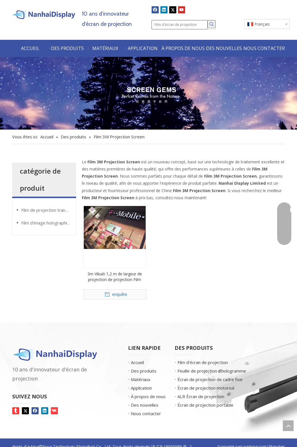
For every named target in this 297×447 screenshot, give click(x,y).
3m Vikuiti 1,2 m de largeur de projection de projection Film (114, 276)
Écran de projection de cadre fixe (209, 379)
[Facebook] (155, 9)
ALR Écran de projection (200, 396)
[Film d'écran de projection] (180, 24)
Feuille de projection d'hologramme (211, 371)
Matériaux (140, 379)
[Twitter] (172, 9)
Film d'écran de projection (202, 362)
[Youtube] (181, 9)
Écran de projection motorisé (206, 388)
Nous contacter (146, 413)
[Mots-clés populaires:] (212, 24)
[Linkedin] (164, 9)
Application (141, 388)
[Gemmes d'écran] (148, 93)
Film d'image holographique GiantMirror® (48, 223)
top (288, 425)
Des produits (143, 371)
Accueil (137, 362)
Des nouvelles (144, 405)
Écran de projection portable (205, 405)
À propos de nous (148, 396)
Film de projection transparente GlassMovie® (48, 210)
